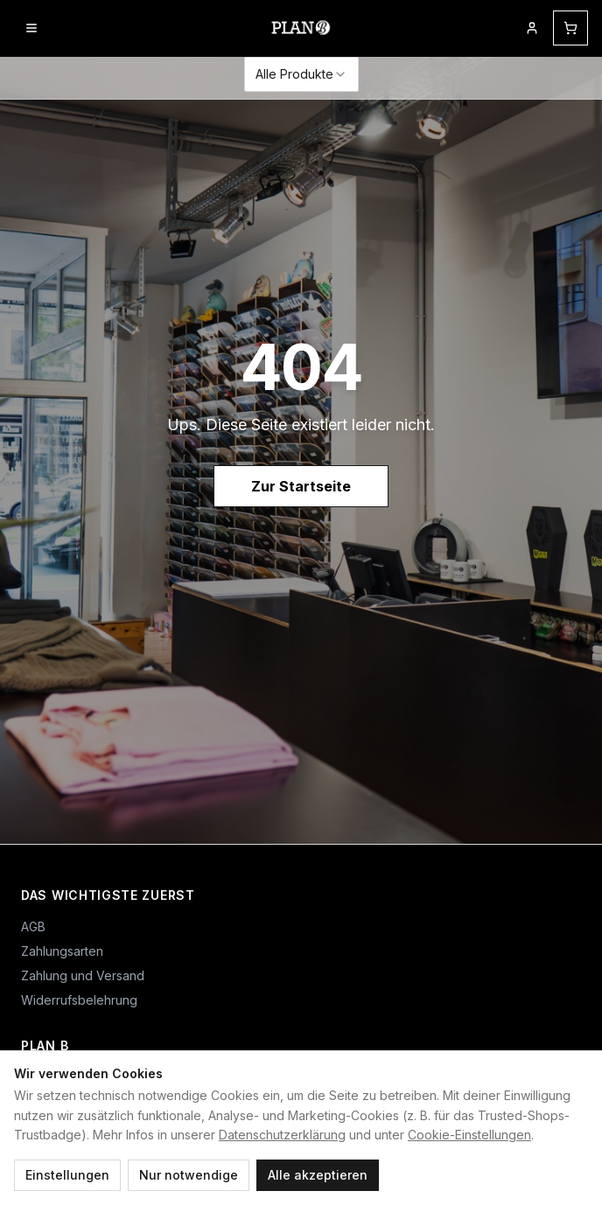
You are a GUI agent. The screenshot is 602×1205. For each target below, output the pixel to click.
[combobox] (301, 74)
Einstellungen (67, 1174)
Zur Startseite (301, 486)
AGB (33, 926)
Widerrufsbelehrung (79, 1000)
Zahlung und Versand (82, 975)
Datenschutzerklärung (282, 1134)
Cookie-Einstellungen (469, 1134)
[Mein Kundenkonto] (532, 27)
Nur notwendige (188, 1174)
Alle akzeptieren (318, 1174)
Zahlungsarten (62, 951)
